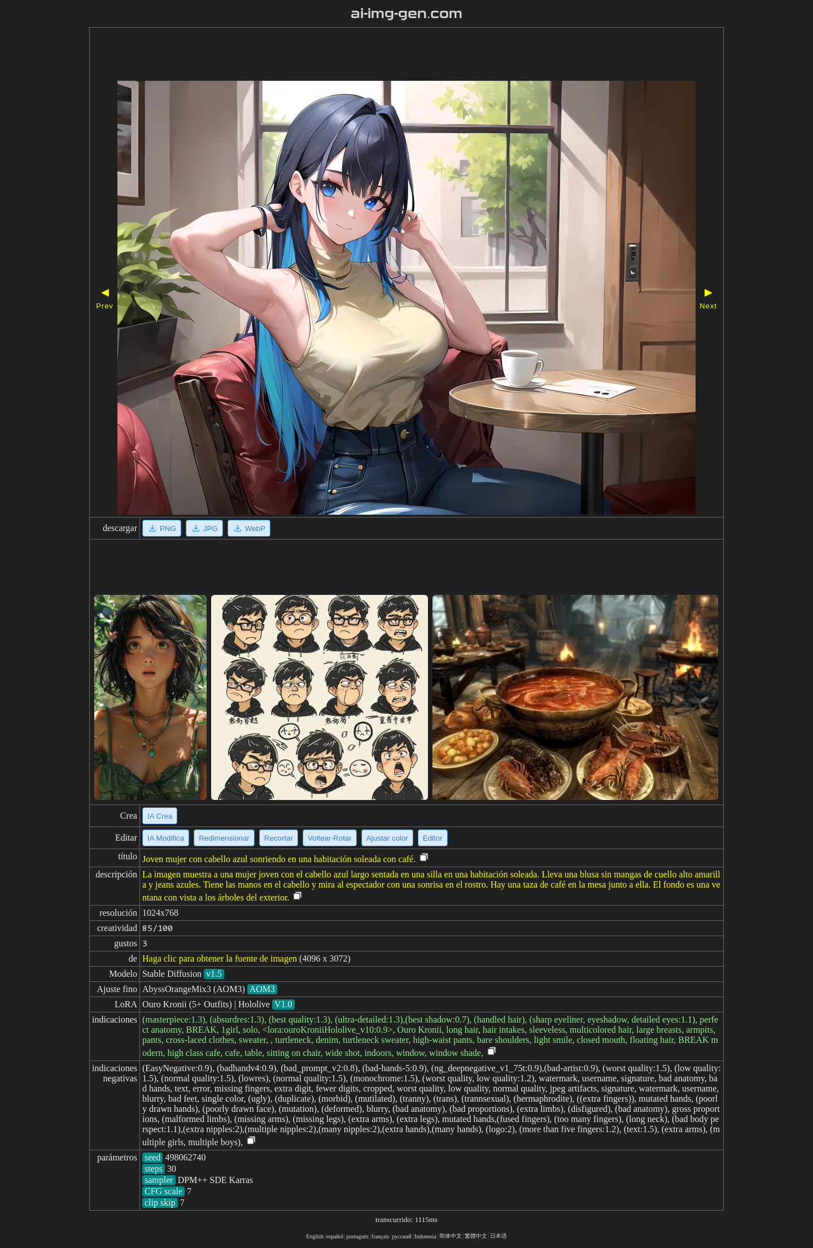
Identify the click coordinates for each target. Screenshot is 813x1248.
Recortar (278, 838)
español (335, 1236)
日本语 (498, 1236)
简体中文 (450, 1236)
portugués (357, 1236)
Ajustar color (387, 838)
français (380, 1236)
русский (402, 1236)
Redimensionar (224, 838)
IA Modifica (165, 838)
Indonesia (425, 1236)
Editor (433, 838)
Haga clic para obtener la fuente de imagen (219, 958)
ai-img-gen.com (407, 13)
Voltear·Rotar (330, 838)
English (315, 1236)
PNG (161, 528)
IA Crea (159, 816)
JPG (204, 528)
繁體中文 (476, 1236)
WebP (249, 528)
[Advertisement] (374, 55)
